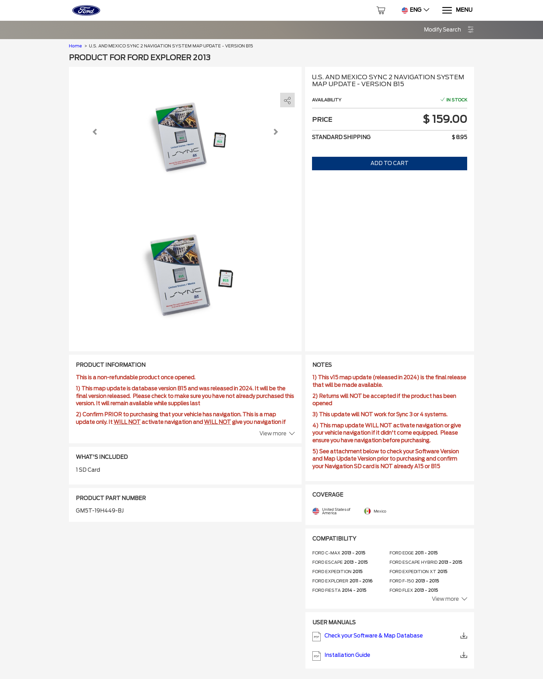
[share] (287, 100)
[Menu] (457, 10)
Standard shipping (341, 137)
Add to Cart (390, 163)
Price (322, 119)
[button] (449, 30)
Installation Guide (390, 656)
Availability (326, 99)
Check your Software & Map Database (390, 637)
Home (75, 45)
